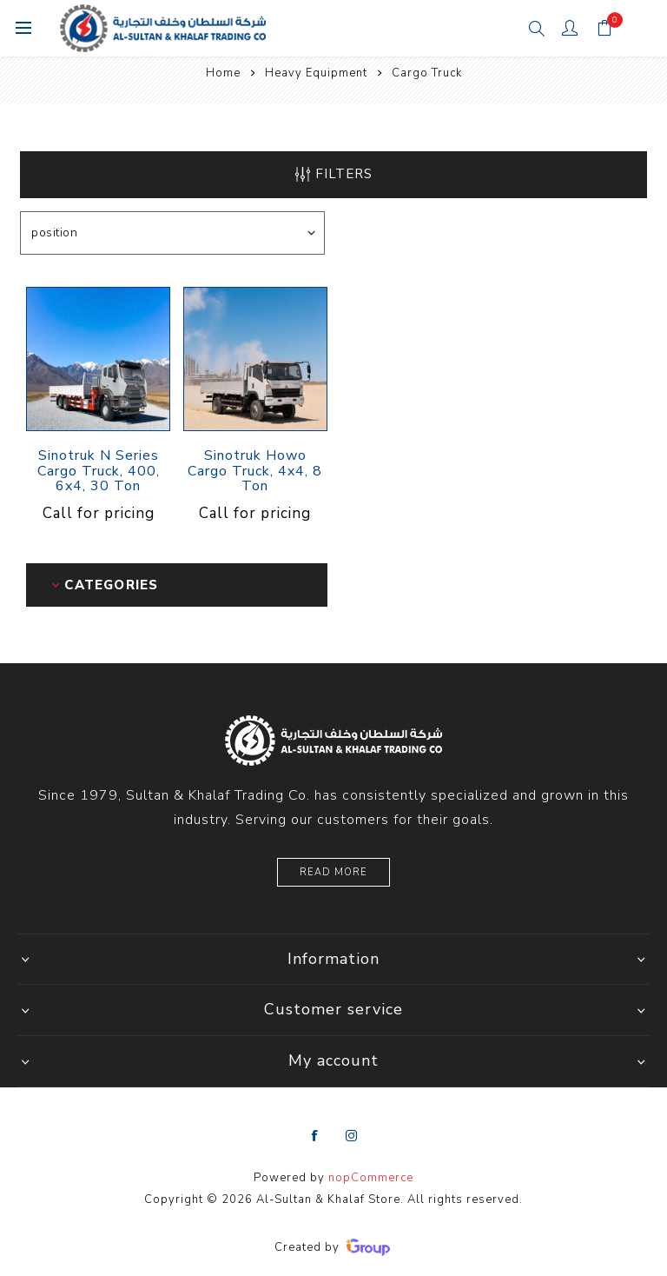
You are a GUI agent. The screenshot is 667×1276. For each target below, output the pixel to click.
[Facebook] (315, 1136)
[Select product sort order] (172, 233)
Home (223, 73)
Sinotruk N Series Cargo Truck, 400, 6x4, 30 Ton (98, 472)
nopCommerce (370, 1178)
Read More (333, 872)
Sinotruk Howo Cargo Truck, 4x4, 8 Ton (255, 472)
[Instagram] (352, 1136)
